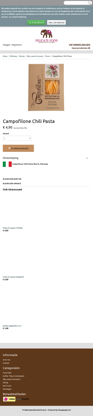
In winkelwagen (20, 148)
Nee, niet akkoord (56, 22)
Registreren (17, 45)
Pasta (47, 56)
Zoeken (89, 3)
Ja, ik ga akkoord (36, 22)
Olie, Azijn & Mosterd (11, 379)
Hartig (21, 56)
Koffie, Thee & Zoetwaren (13, 376)
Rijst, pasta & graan (35, 56)
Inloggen (6, 45)
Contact (6, 363)
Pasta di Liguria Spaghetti (13, 277)
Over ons (6, 360)
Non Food (7, 386)
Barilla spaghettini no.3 (12, 326)
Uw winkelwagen (79, 45)
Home (5, 56)
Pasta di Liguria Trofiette (13, 228)
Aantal (6, 134)
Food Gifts (7, 373)
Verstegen (7, 389)
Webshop (13, 56)
